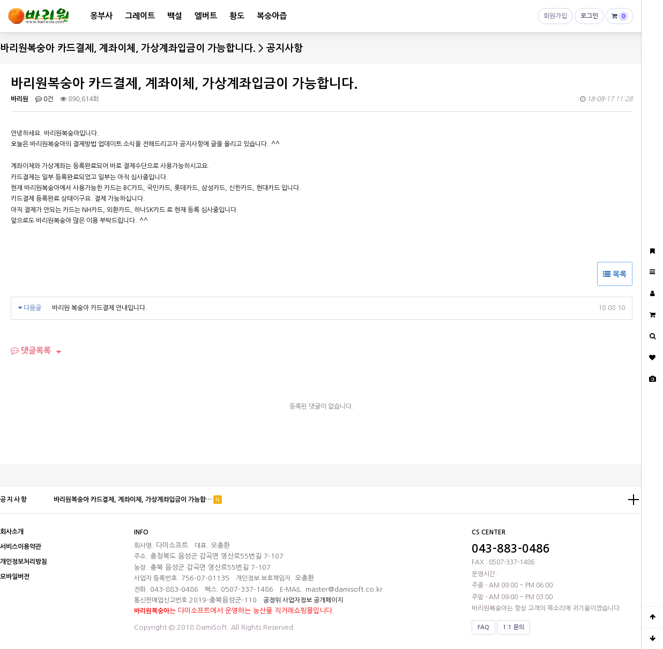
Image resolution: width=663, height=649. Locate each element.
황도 (236, 16)
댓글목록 (31, 350)
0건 (44, 99)
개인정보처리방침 (23, 562)
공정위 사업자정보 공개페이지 (303, 600)
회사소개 (12, 532)
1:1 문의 (513, 627)
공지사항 (14, 499)
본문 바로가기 (0, 0)
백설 (174, 16)
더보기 (633, 500)
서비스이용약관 (20, 547)
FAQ (483, 627)
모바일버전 (14, 576)
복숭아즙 (272, 16)
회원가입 (555, 18)
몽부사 (101, 16)
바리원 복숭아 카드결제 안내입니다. (99, 308)
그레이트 (140, 16)
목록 (615, 274)
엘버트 (206, 16)
